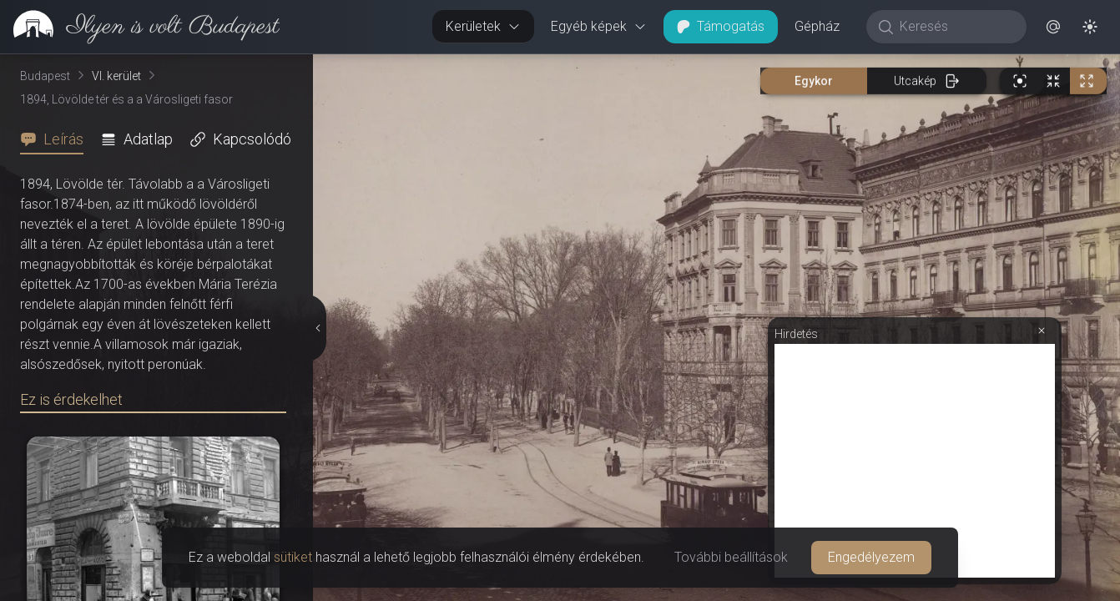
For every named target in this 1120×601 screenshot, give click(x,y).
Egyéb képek (599, 26)
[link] (140, 27)
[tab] (56, 139)
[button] (1053, 26)
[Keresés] (955, 27)
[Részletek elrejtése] (320, 328)
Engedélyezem (871, 557)
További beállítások (731, 557)
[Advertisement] (914, 461)
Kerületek (483, 26)
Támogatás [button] (720, 26)
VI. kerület (116, 76)
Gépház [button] (817, 26)
